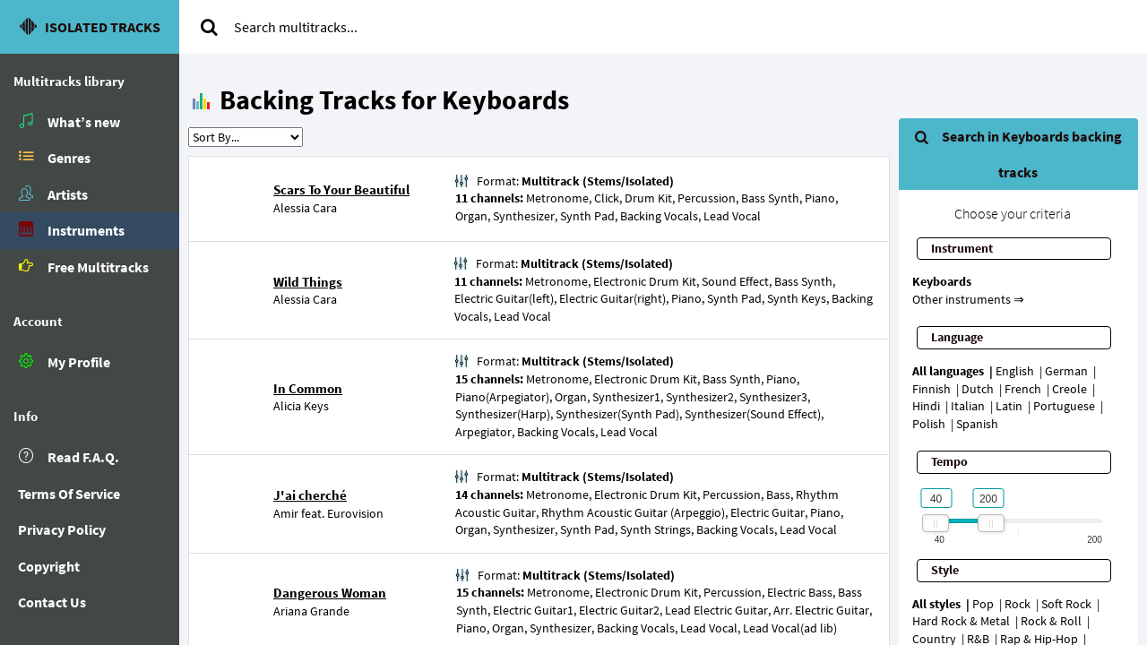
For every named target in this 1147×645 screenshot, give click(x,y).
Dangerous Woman (329, 592)
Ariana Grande (311, 611)
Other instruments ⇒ (968, 299)
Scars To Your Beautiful (341, 189)
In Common (307, 388)
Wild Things (307, 281)
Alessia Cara (305, 208)
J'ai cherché (310, 494)
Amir (285, 513)
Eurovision (355, 513)
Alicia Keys (301, 406)
